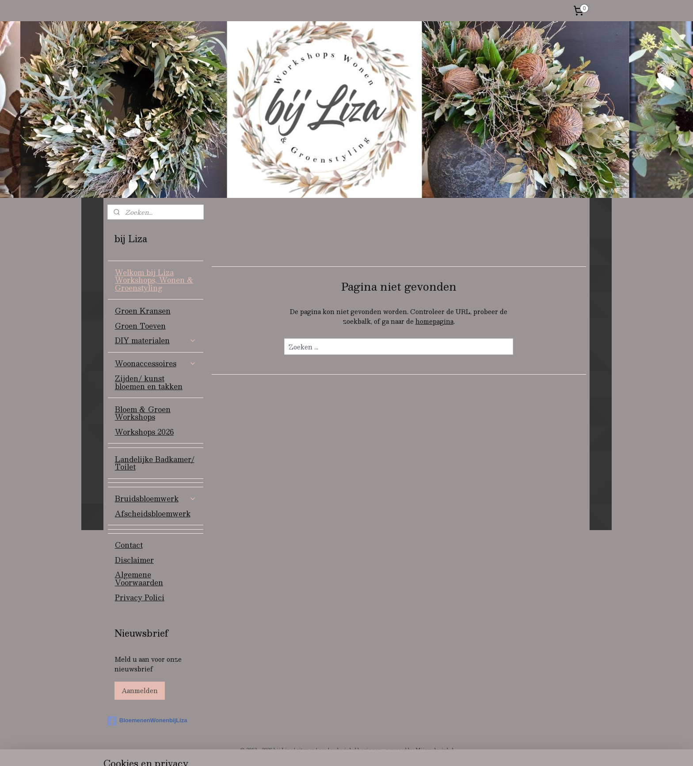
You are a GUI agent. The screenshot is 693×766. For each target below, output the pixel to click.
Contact (129, 545)
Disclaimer (134, 560)
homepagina (434, 321)
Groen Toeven (140, 326)
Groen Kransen (143, 311)
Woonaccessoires (155, 363)
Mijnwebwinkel (434, 750)
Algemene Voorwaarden (139, 578)
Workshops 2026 (144, 432)
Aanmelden (140, 690)
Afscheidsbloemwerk (152, 514)
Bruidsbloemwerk (155, 498)
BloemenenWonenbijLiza (147, 721)
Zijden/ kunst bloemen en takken (149, 382)
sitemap (306, 750)
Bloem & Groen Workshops (143, 413)
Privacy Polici (139, 597)
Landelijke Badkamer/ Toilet (154, 463)
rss (323, 750)
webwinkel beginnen (356, 750)
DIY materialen (155, 340)
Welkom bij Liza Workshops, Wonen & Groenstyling (154, 280)
